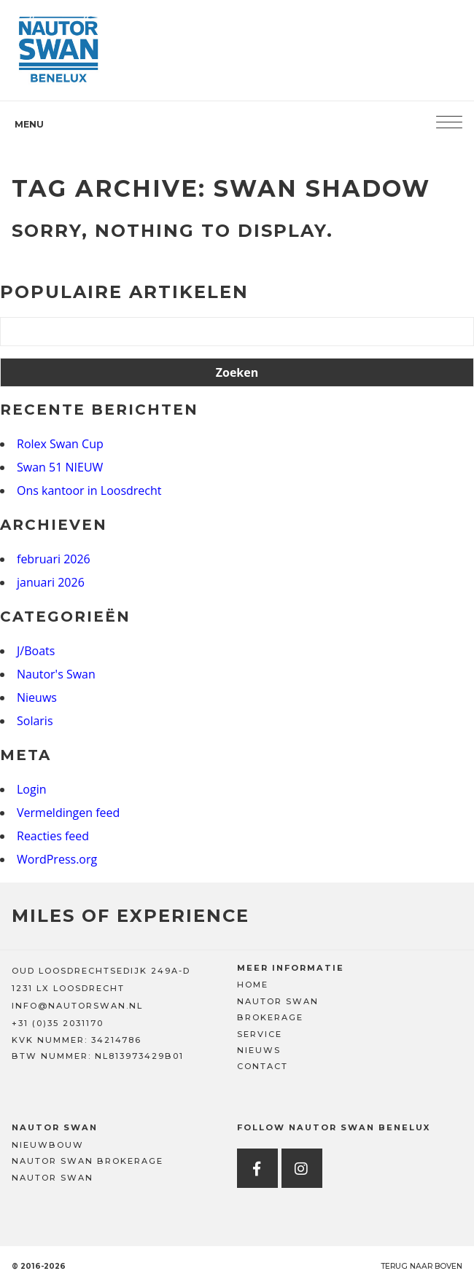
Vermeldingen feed (68, 813)
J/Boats (36, 651)
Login (32, 789)
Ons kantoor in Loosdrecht (89, 490)
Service (259, 1034)
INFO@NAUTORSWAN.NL (77, 1006)
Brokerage (270, 1017)
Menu (29, 124)
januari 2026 (51, 582)
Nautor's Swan (56, 674)
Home (252, 984)
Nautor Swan (278, 1001)
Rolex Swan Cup (60, 444)
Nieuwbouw (48, 1145)
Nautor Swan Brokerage (87, 1161)
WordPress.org (57, 859)
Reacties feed (53, 836)
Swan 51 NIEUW (60, 467)
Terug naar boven (421, 1266)
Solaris (35, 721)
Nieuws (37, 697)
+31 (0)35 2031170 (58, 1023)
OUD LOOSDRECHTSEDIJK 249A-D (101, 971)
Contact (262, 1066)
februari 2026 (53, 559)
